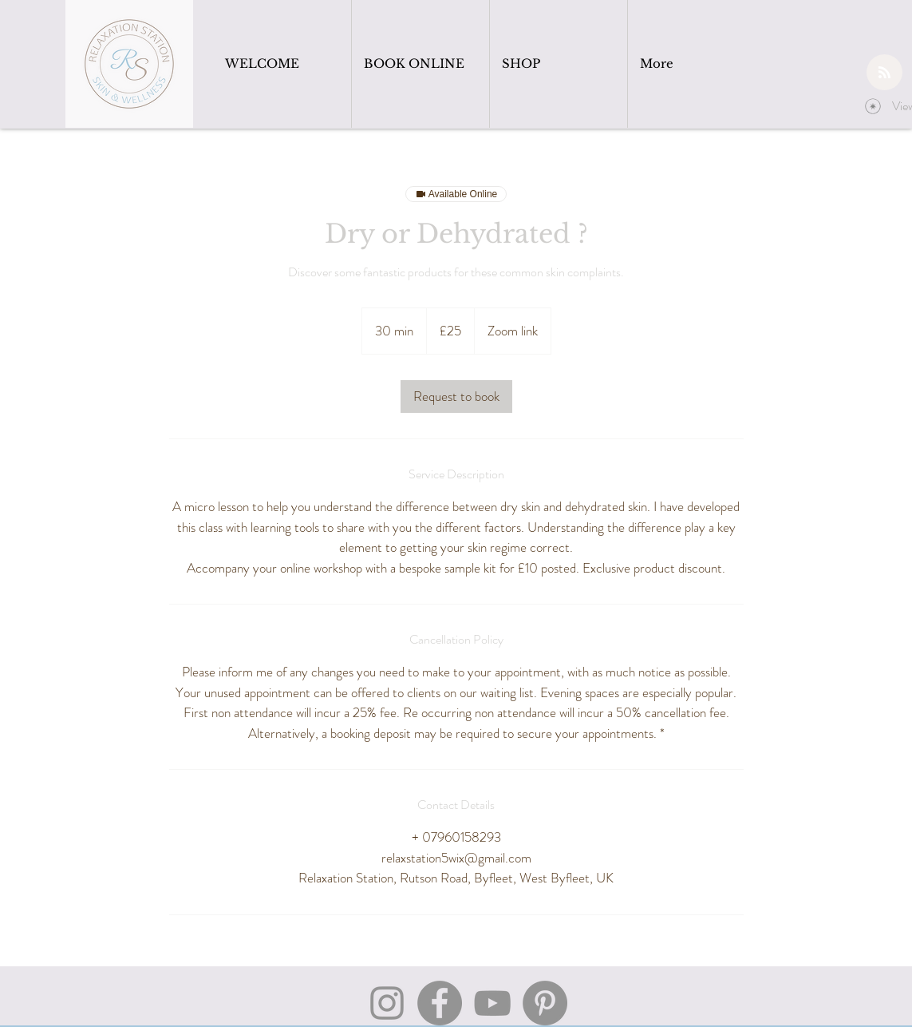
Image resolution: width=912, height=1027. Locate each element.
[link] (456, 396)
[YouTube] (492, 1003)
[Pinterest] (545, 1003)
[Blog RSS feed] (884, 73)
